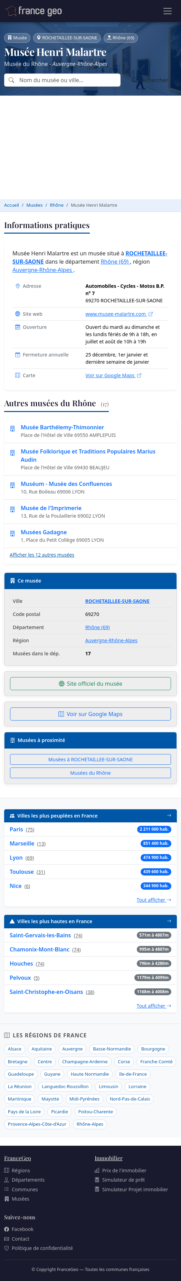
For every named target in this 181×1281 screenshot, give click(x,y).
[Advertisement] (90, 147)
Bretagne (18, 1061)
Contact (16, 1238)
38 (90, 992)
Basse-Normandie (112, 1049)
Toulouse (22, 872)
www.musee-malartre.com (118, 314)
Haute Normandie (90, 1074)
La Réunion (20, 1086)
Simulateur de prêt (120, 1179)
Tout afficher (154, 900)
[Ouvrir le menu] (167, 11)
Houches (21, 963)
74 (78, 935)
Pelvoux (20, 977)
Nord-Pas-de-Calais (130, 1099)
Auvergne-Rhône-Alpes (42, 270)
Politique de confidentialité (38, 1248)
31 (41, 872)
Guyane (52, 1074)
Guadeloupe (21, 1074)
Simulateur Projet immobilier (131, 1189)
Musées (16, 1198)
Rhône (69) (115, 261)
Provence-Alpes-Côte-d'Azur (37, 1124)
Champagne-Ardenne (85, 1061)
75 (30, 829)
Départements (24, 1179)
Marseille (22, 843)
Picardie (59, 1111)
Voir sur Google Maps (113, 375)
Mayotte (50, 1099)
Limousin (108, 1086)
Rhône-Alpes (90, 1124)
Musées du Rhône (90, 773)
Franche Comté (156, 1061)
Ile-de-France (133, 1074)
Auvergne (72, 1049)
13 (41, 843)
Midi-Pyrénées (84, 1099)
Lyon (16, 857)
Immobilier (109, 1158)
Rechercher (150, 80)
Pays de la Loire (24, 1111)
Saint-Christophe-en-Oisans (46, 992)
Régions (17, 1170)
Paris (16, 829)
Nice (16, 886)
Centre (45, 1061)
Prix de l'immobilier (120, 1170)
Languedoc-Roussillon (65, 1086)
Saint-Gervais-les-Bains (40, 935)
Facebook (19, 1229)
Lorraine (137, 1086)
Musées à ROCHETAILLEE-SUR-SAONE (90, 759)
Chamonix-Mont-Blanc (39, 949)
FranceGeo (17, 1158)
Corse (124, 1061)
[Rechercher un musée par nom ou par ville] (69, 80)
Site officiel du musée (90, 683)
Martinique (19, 1099)
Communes (21, 1189)
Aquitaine (42, 1049)
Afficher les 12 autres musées (42, 554)
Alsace (14, 1049)
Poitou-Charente (95, 1111)
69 (29, 857)
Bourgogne (153, 1049)
